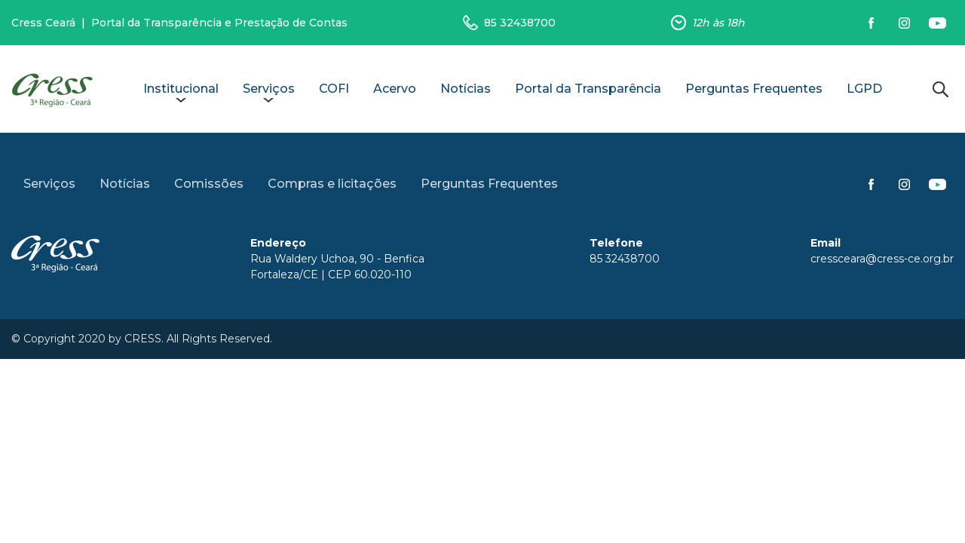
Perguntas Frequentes (754, 88)
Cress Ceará (43, 22)
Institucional (181, 88)
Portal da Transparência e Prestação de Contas (219, 22)
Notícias (465, 88)
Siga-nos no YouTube (937, 22)
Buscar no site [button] (940, 89)
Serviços (269, 88)
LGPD (864, 88)
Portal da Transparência (588, 88)
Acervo (394, 88)
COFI (334, 88)
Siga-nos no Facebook (870, 22)
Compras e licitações (332, 183)
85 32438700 (520, 22)
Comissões (209, 183)
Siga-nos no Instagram (904, 22)
